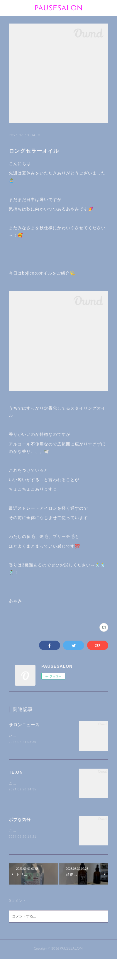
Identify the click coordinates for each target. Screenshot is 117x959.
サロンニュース (24, 724)
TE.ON (16, 772)
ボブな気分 (20, 820)
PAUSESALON (59, 8)
